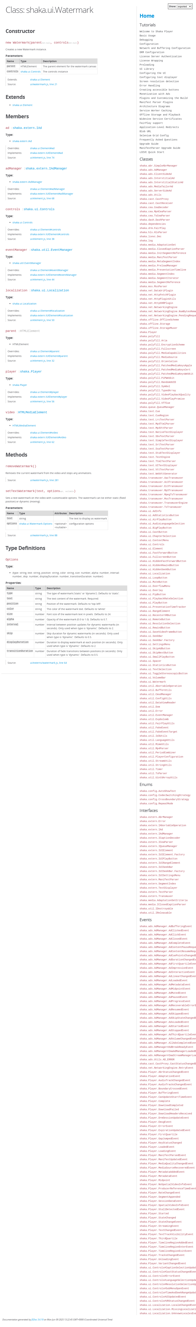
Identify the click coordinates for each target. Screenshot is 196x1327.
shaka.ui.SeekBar (151, 636)
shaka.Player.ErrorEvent (156, 1126)
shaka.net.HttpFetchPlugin (158, 294)
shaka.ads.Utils (150, 194)
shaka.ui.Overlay (151, 590)
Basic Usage (147, 35)
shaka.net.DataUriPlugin (156, 290)
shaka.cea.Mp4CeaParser (156, 211)
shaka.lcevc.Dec (150, 236)
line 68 (50, 198)
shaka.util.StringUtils (156, 765)
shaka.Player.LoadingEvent (158, 1151)
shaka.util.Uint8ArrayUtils (158, 777)
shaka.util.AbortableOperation (161, 686)
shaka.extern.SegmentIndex (158, 883)
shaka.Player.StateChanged (158, 1217)
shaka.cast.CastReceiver (156, 203)
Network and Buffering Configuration (165, 48)
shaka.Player (31, 372)
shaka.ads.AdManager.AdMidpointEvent (165, 988)
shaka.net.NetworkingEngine (158, 307)
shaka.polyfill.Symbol (155, 386)
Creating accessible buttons (159, 89)
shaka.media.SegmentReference (160, 282)
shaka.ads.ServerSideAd (156, 190)
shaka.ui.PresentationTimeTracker (163, 607)
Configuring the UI (153, 73)
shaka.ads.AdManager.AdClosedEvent (164, 938)
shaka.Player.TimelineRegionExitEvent (166, 1251)
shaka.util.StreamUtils (156, 761)
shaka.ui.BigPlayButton (156, 527)
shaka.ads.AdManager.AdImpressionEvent (166, 968)
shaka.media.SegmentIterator (159, 278)
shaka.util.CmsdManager (156, 694)
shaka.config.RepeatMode (156, 803)
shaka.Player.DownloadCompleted (161, 1105)
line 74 (50, 157)
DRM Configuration (152, 52)
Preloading (147, 64)
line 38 (50, 239)
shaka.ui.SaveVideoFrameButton (161, 631)
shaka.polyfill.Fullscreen (158, 348)
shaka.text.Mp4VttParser (156, 428)
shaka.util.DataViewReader (158, 702)
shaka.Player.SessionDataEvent (161, 1201)
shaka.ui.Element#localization (47, 310)
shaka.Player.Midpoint (155, 1180)
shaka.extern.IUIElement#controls (49, 234)
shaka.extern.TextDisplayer (158, 887)
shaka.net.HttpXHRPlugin (156, 303)
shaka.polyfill (150, 336)
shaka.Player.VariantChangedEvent (163, 1263)
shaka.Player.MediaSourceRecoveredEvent (167, 1167)
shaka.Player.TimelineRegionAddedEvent (166, 1242)
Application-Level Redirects (159, 127)
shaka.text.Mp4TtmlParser (157, 423)
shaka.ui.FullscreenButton (158, 557)
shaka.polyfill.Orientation (158, 361)
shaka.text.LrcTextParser (157, 419)
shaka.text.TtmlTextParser (158, 461)
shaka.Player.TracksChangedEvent (162, 1255)
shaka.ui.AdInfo (150, 511)
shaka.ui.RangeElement (155, 611)
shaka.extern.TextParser (156, 892)
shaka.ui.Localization (50, 290)
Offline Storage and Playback (160, 114)
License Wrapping (151, 60)
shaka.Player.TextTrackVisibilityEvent (166, 1234)
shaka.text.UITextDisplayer (158, 465)
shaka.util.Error (151, 711)
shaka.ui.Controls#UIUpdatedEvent (163, 1296)
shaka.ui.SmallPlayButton (157, 656)
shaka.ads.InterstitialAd (157, 178)
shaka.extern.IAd (27, 128)
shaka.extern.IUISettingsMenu (160, 875)
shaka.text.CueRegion (154, 415)
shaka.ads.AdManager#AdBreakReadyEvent (166, 1047)
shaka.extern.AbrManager (156, 817)
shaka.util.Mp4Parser (154, 748)
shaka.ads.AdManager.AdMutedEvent (163, 993)
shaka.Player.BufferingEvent (159, 1092)
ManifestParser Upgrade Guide (160, 148)
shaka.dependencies (153, 224)
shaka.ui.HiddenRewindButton (159, 565)
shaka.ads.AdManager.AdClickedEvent (164, 930)
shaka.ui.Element (40, 79)
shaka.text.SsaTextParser (157, 448)
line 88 (53, 535)
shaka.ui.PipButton (153, 594)
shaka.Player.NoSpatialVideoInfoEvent (166, 1184)
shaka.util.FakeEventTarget (158, 731)
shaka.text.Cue (150, 411)
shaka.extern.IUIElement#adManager (51, 193)
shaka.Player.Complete (155, 1101)
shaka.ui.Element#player (44, 392)
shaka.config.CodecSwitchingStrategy (165, 795)
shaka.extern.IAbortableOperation (163, 825)
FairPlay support (151, 123)
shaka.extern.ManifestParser (159, 879)
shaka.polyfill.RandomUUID (158, 382)
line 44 (50, 279)
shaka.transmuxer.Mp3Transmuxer (161, 490)
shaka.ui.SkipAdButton (155, 648)
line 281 (54, 480)
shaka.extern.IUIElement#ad (46, 153)
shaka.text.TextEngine (155, 457)
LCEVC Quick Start (152, 152)
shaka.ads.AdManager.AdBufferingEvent (166, 926)
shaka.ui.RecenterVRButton (158, 615)
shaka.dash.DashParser (155, 219)
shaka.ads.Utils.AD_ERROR (157, 1059)
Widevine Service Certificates (161, 119)
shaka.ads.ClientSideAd (156, 174)
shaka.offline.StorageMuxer (158, 328)
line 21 (53, 84)
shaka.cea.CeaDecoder (154, 207)
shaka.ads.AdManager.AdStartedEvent (164, 1026)
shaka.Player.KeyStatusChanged (161, 1142)
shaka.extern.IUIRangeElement (160, 862)
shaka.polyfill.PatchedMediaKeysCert (165, 369)
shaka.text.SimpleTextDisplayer (161, 440)
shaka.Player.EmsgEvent (156, 1122)
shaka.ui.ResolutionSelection (160, 623)
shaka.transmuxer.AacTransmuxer (161, 478)
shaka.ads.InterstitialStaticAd (161, 182)
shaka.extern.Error (153, 821)
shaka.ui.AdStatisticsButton (159, 515)
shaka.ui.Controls (31, 71)
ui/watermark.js (39, 84)
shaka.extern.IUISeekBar (156, 867)
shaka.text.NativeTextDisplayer (161, 432)
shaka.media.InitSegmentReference (163, 253)
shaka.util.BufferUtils (156, 690)
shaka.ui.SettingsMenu (155, 644)
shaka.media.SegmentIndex (157, 274)
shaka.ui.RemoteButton (155, 619)
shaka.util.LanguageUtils (157, 740)
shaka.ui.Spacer (150, 661)
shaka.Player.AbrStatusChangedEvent (164, 1072)
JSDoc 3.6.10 (37, 1319)
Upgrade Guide (149, 143)
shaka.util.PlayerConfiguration (161, 756)
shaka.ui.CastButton (153, 532)
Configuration (149, 44)
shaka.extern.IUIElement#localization (51, 315)
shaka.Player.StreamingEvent (159, 1226)
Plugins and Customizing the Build (164, 98)
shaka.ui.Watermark (153, 681)
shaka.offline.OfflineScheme (159, 319)
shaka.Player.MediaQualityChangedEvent (166, 1163)
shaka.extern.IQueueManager (158, 846)
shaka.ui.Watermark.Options (35, 523)
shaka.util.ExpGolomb (154, 719)
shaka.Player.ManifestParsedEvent (163, 1155)
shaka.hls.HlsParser (153, 232)
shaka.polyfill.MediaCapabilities (163, 353)
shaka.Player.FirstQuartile (158, 1134)
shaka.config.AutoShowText (158, 791)
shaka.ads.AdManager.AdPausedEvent (164, 997)
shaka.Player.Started (154, 1213)
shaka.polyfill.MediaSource (158, 357)
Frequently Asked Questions (158, 139)
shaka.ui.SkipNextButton (156, 652)
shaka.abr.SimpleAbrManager (158, 165)
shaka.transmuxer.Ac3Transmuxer (161, 482)
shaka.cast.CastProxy (154, 199)
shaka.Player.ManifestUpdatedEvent (164, 1159)
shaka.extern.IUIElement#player (48, 396)
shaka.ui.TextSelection (156, 669)
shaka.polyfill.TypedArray (158, 390)
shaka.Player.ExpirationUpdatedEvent (165, 1130)
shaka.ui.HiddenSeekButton (158, 569)
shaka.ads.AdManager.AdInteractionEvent (167, 972)
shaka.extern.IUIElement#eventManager (53, 274)
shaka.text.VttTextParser (157, 469)
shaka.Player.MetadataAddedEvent (162, 1172)
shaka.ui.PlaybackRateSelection (161, 598)
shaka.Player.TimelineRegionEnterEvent (166, 1246)
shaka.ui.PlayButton (153, 602)
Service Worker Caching (156, 110)
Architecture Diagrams (155, 106)
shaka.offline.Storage (155, 324)
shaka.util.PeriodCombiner (158, 752)
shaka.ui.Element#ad (42, 148)
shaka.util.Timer (151, 769)
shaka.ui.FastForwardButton (158, 552)
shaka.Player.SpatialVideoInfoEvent (164, 1205)
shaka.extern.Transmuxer (156, 896)
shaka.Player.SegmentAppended (160, 1196)
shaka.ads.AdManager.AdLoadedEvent (164, 980)
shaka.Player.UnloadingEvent (159, 1259)
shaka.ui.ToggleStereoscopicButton (164, 673)
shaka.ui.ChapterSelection (158, 536)
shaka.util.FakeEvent (154, 727)
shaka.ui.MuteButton (153, 582)
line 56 (50, 401)
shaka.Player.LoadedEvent (157, 1147)
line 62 (50, 442)
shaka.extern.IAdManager (46, 168)
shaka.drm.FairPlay (153, 228)
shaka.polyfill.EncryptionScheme (162, 344)
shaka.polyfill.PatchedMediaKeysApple (166, 365)
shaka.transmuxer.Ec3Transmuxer (161, 486)
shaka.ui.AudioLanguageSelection (162, 523)
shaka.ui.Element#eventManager (49, 270)
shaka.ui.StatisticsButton (158, 665)
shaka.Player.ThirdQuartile (158, 1238)
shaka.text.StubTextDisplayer (160, 453)
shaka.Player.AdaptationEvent (160, 1076)
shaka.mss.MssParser (153, 286)
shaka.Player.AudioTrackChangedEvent (165, 1080)
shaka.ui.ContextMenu (154, 540)
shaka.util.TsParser (153, 773)
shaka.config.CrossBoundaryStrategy (164, 799)
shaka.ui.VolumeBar (153, 677)
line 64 (63, 662)
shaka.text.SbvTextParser (157, 436)
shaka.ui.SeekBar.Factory (157, 640)
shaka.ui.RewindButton (155, 627)
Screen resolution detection (159, 81)
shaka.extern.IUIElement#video (48, 437)
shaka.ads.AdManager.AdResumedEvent (164, 1009)
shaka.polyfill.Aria (153, 340)
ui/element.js (37, 157)
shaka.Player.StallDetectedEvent (162, 1209)
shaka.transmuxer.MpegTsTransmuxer (164, 494)
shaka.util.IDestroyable (156, 908)
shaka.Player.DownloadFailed (159, 1109)
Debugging (146, 39)
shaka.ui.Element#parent (44, 351)
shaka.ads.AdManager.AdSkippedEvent (164, 1013)
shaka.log (146, 240)
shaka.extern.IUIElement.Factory (162, 854)
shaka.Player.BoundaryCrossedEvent (164, 1088)
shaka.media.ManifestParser (158, 257)
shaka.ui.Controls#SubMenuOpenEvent (164, 1288)
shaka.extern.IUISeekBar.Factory (162, 871)
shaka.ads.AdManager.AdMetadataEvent (165, 984)
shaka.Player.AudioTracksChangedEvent (166, 1084)
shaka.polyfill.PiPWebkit (157, 378)
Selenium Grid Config (154, 135)
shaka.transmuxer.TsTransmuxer (161, 507)
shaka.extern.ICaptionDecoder (160, 838)
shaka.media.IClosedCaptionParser (163, 904)
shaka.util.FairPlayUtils (157, 723)
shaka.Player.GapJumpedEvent (159, 1138)
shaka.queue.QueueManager (157, 407)
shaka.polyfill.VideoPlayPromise (162, 398)
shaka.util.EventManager (52, 250)
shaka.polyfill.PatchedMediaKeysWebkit (166, 373)
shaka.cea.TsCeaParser (155, 215)
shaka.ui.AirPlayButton (156, 519)
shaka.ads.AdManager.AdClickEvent (163, 934)
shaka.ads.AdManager (153, 170)
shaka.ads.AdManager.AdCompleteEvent (165, 943)
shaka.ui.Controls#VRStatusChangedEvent (167, 1301)
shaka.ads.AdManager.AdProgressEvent (165, 1001)
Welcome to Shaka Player (156, 31)
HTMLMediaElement (32, 412)
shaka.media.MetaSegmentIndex (160, 261)
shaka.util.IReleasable (156, 912)
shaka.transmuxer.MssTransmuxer (161, 498)
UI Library (147, 69)
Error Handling (150, 85)
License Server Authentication (161, 56)
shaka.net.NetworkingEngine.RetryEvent (166, 1067)
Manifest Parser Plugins (156, 102)
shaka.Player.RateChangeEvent (160, 1192)
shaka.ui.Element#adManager (47, 189)
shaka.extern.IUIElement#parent (49, 356)
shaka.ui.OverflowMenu (155, 586)
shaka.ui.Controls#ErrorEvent (160, 1276)
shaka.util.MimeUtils (154, 744)
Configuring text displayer (158, 77)
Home (147, 15)
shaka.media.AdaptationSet (158, 244)
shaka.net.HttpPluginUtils (158, 299)
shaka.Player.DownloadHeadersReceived (166, 1113)
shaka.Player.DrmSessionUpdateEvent (164, 1117)
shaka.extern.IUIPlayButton (158, 858)
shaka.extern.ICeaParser (156, 842)
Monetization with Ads (155, 94)
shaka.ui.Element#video (44, 432)
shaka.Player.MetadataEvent (158, 1176)
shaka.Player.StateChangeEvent (161, 1221)
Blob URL (145, 131)
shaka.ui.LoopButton (153, 577)
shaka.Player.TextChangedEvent (161, 1230)
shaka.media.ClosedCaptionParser (162, 249)
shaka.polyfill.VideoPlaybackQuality (165, 394)
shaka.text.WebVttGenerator (158, 473)
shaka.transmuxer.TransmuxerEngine (164, 502)
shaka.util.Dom (150, 706)
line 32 (50, 360)
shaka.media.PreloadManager (158, 265)
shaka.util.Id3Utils (153, 736)
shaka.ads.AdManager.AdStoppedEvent (164, 1030)
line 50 (50, 320)
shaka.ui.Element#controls (45, 229)
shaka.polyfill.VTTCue (155, 403)
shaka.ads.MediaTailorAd (156, 186)
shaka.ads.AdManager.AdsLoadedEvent (164, 1022)
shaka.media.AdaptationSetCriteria (164, 900)
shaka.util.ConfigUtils (156, 698)
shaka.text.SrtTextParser (157, 444)
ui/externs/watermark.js (44, 662)
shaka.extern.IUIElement (156, 850)
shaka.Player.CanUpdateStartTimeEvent (166, 1097)
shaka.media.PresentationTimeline (163, 269)
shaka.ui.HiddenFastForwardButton (163, 561)
